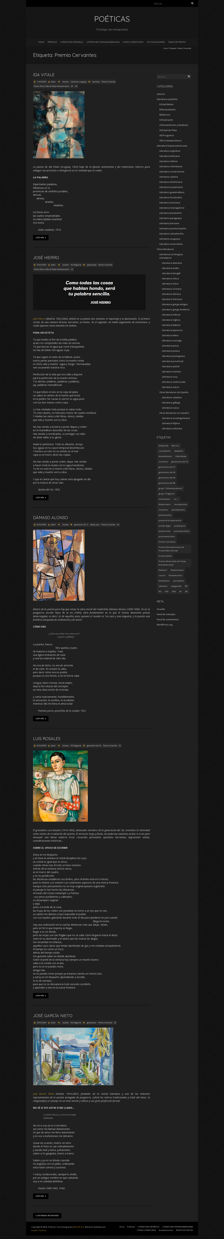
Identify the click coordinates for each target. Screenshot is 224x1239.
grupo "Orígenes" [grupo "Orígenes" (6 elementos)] (167, 493)
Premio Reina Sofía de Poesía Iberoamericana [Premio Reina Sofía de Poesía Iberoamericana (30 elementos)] (172, 563)
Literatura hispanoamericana (172, 145)
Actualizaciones (156, 42)
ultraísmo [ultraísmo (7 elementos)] (163, 586)
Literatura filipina (171, 423)
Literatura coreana (171, 288)
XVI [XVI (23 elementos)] (160, 591)
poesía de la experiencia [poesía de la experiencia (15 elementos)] (170, 520)
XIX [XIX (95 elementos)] (186, 586)
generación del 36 (94, 745)
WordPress (79, 1227)
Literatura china (170, 283)
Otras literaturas (165, 249)
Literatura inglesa (171, 319)
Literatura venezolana (171, 243)
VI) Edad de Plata (168, 130)
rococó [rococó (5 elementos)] (162, 575)
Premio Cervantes (108, 82)
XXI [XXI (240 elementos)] (186, 591)
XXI (76, 86)
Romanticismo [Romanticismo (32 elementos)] (175, 575)
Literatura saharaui (172, 428)
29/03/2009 (41, 1022)
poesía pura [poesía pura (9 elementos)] (179, 525)
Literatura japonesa (172, 330)
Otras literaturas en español (174, 412)
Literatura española (167, 99)
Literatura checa (170, 278)
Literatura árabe (170, 268)
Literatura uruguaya (78, 82)
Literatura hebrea (171, 314)
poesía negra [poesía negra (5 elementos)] (165, 525)
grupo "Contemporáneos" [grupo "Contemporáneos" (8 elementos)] (171, 488)
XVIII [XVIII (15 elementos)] (174, 591)
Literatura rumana (171, 371)
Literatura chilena (168, 161)
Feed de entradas (166, 614)
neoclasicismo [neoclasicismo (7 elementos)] (180, 504)
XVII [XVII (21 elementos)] (166, 591)
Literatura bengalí (171, 273)
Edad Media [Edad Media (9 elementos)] (181, 456)
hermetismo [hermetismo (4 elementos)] (164, 499)
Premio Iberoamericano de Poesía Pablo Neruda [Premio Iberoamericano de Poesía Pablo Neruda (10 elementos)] (171, 549)
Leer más (41, 237)
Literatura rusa (169, 376)
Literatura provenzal (172, 361)
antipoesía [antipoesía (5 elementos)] (163, 445)
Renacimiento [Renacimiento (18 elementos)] (177, 570)
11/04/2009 (41, 82)
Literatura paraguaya (170, 218)
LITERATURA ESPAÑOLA (71, 42)
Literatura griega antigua (175, 304)
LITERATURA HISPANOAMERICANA (103, 42)
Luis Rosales (46, 738)
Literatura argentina (169, 150)
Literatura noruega (172, 340)
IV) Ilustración (166, 119)
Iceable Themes (38, 1230)
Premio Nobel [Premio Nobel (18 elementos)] (165, 556)
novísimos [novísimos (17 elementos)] (163, 509)
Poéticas (52, 42)
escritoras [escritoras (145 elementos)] (163, 461)
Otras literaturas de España (173, 392)
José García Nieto (52, 1015)
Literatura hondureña (170, 197)
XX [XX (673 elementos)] (180, 591)
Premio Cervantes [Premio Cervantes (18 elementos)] (167, 541)
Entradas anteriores (47, 1215)
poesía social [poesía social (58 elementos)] (164, 531)
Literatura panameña (170, 212)
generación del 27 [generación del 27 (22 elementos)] (167, 467)
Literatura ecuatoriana (171, 187)
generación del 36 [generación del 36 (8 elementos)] (167, 472)
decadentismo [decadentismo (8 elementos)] (165, 456)
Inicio (41, 42)
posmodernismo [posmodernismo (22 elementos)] (181, 531)
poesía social (91, 265)
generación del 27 (81, 524)
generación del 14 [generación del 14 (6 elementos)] (179, 461)
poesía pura (94, 524)
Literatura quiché (171, 366)
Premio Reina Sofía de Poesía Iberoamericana (51, 86)
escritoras (96, 82)
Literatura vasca (170, 407)
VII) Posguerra (75, 265)
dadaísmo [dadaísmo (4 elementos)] (178, 451)
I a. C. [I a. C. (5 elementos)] (176, 499)
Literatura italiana (171, 325)
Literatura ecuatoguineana (176, 418)
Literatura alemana (172, 262)
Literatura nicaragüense (171, 207)
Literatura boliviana (169, 156)
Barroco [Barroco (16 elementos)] (175, 445)
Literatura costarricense (171, 171)
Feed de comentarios (168, 619)
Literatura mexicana (169, 202)
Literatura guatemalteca (171, 192)
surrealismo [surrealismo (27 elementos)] (178, 580)
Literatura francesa (172, 299)
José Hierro (46, 257)
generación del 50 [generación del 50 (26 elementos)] (167, 477)
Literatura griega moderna (175, 309)
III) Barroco (164, 114)
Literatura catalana (172, 397)
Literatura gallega (171, 402)
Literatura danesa (171, 293)
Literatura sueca (170, 387)
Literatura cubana (168, 176)
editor (53, 82)
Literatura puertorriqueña (172, 228)
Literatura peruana (169, 223)
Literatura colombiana (170, 166)
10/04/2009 (41, 265)
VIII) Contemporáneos (170, 140)
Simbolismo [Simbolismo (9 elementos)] (164, 580)
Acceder (161, 609)
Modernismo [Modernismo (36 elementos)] (165, 504)
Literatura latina (170, 335)
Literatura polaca (171, 350)
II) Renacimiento (167, 109)
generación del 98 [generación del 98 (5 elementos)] (167, 483)
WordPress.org (164, 624)
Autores (66, 82)
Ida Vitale (43, 74)
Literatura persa (170, 345)
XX (72, 86)
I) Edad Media (166, 104)
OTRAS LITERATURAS (133, 42)
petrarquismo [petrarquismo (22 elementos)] (165, 515)
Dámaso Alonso (50, 517)
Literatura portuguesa (173, 356)
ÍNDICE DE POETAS (177, 42)
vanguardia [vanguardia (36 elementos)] (176, 586)
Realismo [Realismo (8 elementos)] (163, 570)
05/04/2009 (41, 524)
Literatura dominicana (170, 181)
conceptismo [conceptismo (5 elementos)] (165, 451)
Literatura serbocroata (173, 381)
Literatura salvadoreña (171, 233)
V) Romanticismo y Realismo (173, 125)
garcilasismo (91, 1022)
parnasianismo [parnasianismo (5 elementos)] (178, 509)
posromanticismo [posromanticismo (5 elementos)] (167, 536)
